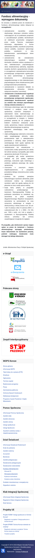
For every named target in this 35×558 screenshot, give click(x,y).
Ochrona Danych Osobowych (12, 393)
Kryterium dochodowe (10, 476)
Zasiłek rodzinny (8, 451)
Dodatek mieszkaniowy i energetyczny (15, 482)
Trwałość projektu (9, 534)
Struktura (6, 375)
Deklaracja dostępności (11, 396)
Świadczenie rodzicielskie (11, 466)
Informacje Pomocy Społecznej (13, 413)
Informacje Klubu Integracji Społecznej (16, 497)
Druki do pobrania (9, 448)
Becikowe (6, 457)
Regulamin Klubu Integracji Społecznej (15, 500)
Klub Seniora (7, 503)
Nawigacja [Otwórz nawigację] (6, 11)
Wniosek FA (7, 471)
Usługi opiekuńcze (9, 425)
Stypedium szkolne (9, 485)
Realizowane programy (10, 384)
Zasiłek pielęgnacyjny (10, 460)
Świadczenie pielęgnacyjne (12, 463)
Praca (5, 387)
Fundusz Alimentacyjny (10, 469)
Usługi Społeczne (9, 428)
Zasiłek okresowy (9, 419)
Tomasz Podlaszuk (21, 551)
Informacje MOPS (9, 369)
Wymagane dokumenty (11, 474)
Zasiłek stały (7, 416)
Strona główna (8, 366)
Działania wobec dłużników (12, 479)
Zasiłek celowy (8, 422)
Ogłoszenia (6, 378)
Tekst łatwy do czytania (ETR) (13, 372)
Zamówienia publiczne (10, 390)
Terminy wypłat (8, 381)
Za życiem (6, 454)
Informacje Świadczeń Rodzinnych (14, 445)
